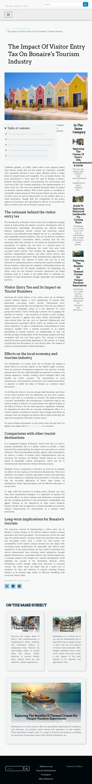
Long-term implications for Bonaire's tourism (28, 155)
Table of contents (19, 128)
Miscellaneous (46, 779)
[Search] (62, 4)
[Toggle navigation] (8, 14)
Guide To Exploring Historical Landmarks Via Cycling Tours (79, 214)
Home (7, 28)
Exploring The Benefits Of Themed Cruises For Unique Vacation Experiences (80, 273)
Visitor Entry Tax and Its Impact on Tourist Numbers (31, 139)
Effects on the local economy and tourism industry (31, 144)
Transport (46, 774)
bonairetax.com (35, 426)
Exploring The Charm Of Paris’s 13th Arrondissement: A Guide (25, 631)
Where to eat (46, 766)
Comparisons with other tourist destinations (28, 150)
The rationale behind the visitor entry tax (27, 133)
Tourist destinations (21, 28)
